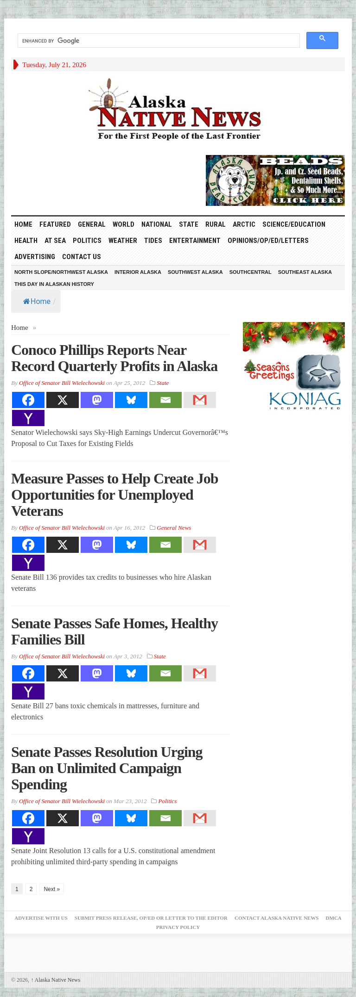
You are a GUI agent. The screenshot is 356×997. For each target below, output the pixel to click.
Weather (122, 240)
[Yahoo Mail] (28, 418)
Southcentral (250, 272)
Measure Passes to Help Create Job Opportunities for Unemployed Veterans (114, 494)
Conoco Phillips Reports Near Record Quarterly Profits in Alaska (114, 357)
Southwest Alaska (195, 272)
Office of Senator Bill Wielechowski (62, 382)
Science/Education (293, 224)
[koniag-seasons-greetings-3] (294, 367)
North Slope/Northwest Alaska (61, 272)
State (188, 224)
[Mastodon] (97, 400)
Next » (52, 889)
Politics (87, 240)
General (92, 224)
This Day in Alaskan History (54, 284)
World (123, 224)
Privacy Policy (178, 927)
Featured (55, 224)
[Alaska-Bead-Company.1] (275, 179)
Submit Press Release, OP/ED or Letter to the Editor (151, 918)
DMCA (334, 918)
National (156, 224)
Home (37, 301)
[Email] (165, 400)
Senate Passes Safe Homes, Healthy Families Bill (114, 631)
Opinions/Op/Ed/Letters (268, 240)
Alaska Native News (55, 980)
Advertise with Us (40, 918)
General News (174, 527)
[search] (157, 40)
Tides (153, 240)
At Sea (55, 240)
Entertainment (195, 240)
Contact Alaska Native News (276, 918)
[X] (62, 400)
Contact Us (81, 257)
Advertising (34, 257)
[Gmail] (200, 400)
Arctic (244, 224)
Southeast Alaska (305, 272)
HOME (23, 224)
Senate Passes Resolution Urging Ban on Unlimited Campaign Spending (107, 768)
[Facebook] (28, 400)
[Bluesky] (131, 400)
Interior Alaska (137, 272)
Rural (215, 224)
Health (26, 240)
